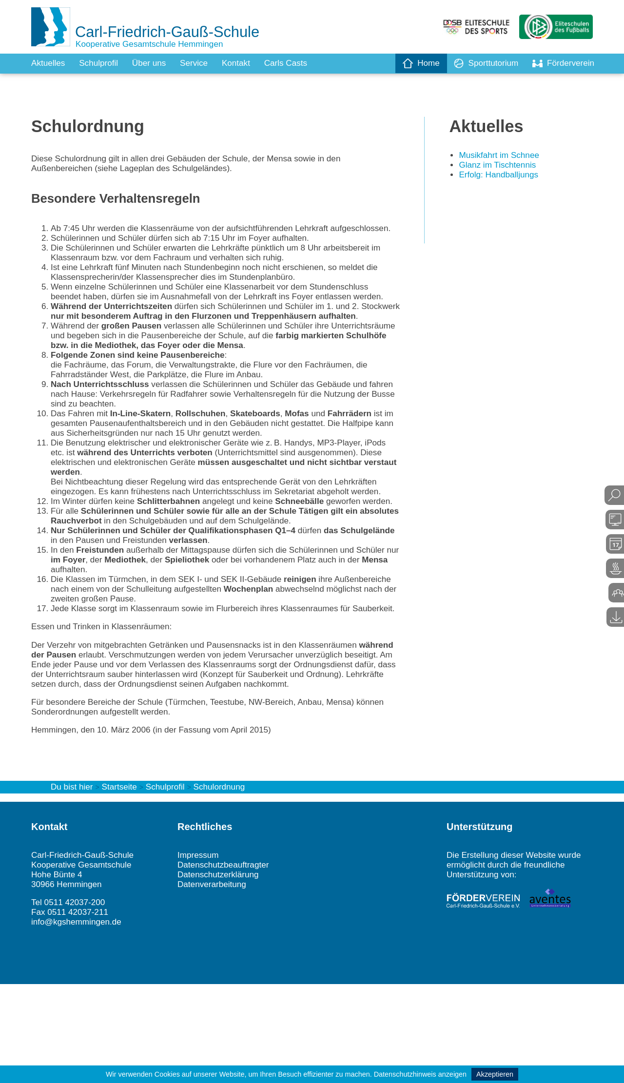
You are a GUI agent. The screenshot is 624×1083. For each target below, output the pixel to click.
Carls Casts (295, 63)
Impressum (199, 950)
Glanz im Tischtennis (499, 167)
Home (415, 63)
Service (200, 63)
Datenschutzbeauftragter (225, 960)
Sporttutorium (482, 63)
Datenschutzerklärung (220, 970)
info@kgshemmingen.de (78, 1020)
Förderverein (562, 63)
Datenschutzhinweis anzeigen (420, 1074)
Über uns (154, 63)
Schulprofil (101, 63)
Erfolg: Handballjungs (500, 177)
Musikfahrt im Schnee (501, 157)
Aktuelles (49, 63)
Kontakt (244, 63)
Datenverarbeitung (213, 981)
